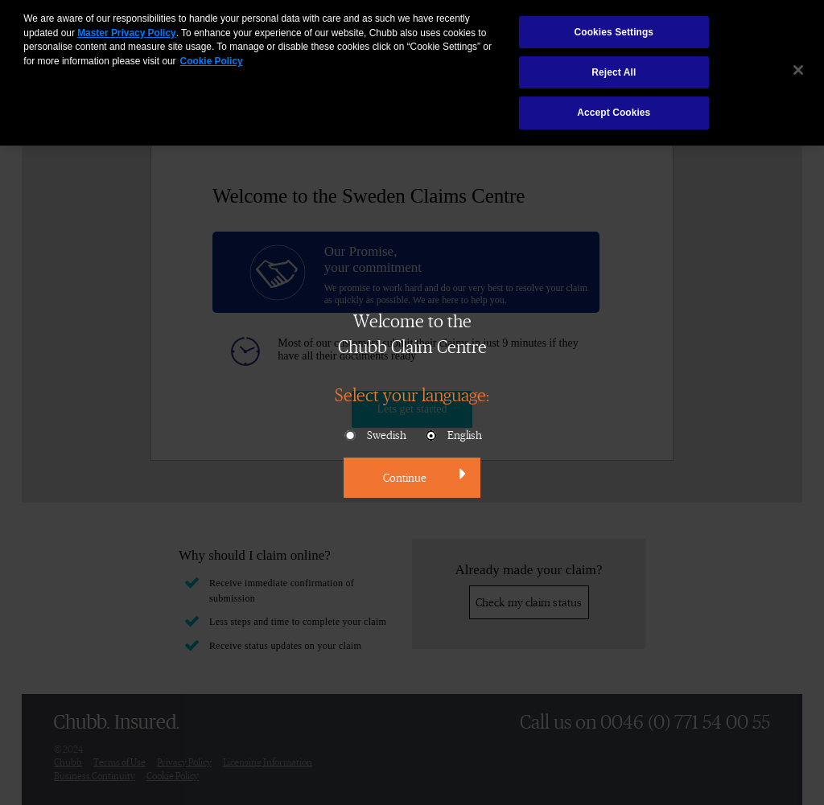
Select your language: (412, 394)
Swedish (374, 436)
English (452, 436)
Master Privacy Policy (126, 25)
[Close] (798, 62)
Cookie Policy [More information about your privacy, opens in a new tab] (211, 54)
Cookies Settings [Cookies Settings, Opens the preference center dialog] (614, 25)
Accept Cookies (613, 105)
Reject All (613, 65)
